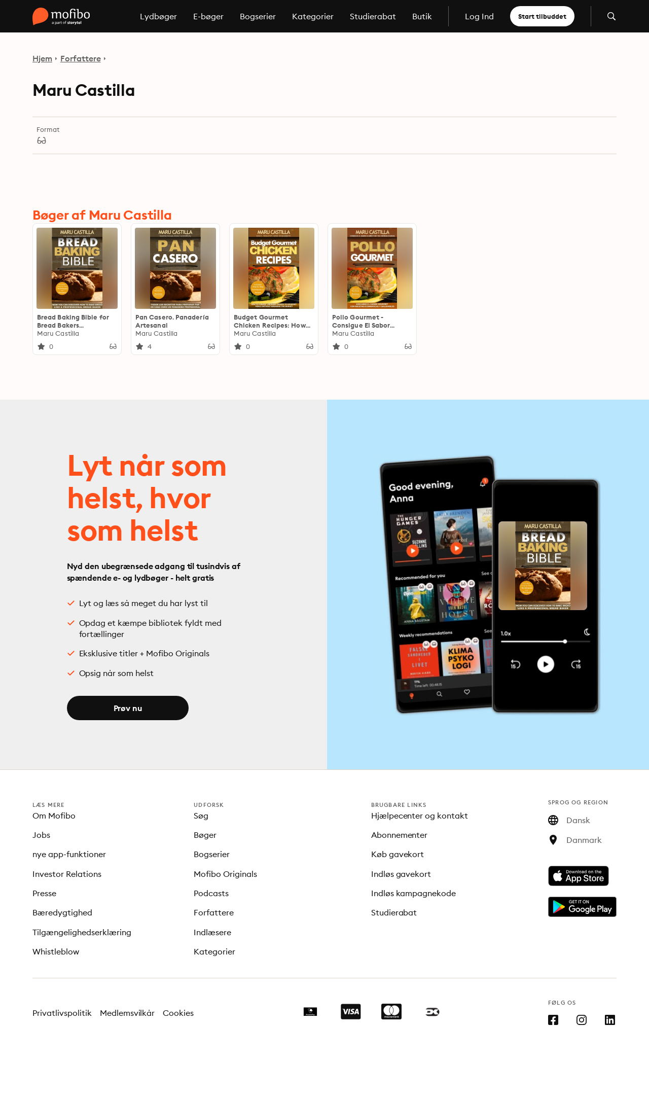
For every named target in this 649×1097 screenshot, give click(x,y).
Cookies (178, 1013)
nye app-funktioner (69, 854)
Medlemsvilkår (127, 1013)
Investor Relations (66, 874)
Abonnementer (399, 835)
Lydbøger (158, 16)
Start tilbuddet (542, 16)
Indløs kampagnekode (413, 893)
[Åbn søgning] (611, 16)
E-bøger (208, 16)
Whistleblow (55, 951)
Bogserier (258, 16)
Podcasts (211, 893)
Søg (201, 815)
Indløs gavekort (401, 874)
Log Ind (479, 16)
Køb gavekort (397, 854)
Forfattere (80, 58)
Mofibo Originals (225, 874)
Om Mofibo (54, 815)
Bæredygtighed (62, 912)
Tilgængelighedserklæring (81, 932)
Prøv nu (128, 708)
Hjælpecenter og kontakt (419, 815)
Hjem (42, 58)
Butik (422, 16)
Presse (44, 893)
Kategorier (313, 16)
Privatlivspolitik (62, 1013)
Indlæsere (212, 932)
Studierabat (373, 16)
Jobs (41, 835)
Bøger (205, 835)
